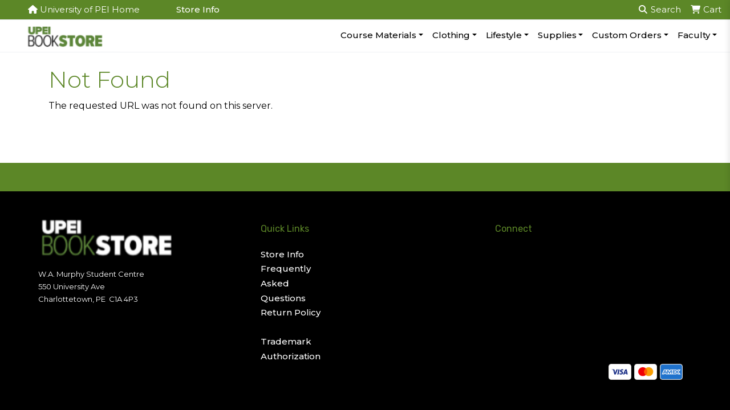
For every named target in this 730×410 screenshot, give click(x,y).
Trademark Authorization (291, 349)
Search (660, 9)
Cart (705, 9)
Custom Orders (627, 35)
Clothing (451, 35)
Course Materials (378, 35)
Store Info (198, 9)
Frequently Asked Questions (286, 283)
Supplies (557, 35)
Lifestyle (504, 35)
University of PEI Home (84, 9)
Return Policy (291, 312)
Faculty (694, 35)
